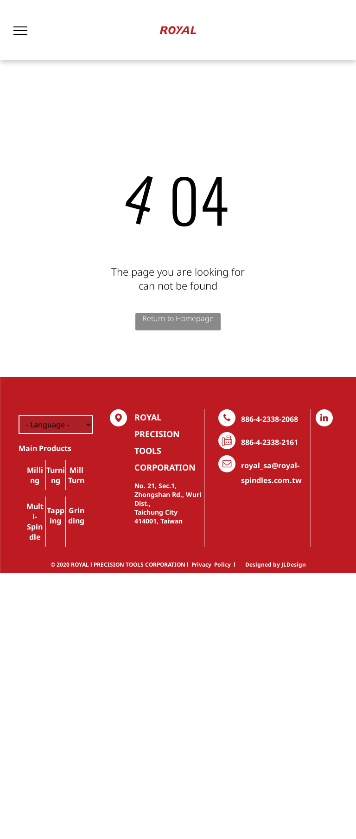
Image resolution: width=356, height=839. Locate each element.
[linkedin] (324, 419)
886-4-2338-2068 (269, 419)
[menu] (20, 31)
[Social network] (118, 419)
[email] (226, 465)
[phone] (226, 419)
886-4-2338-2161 (269, 442)
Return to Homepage (178, 318)
